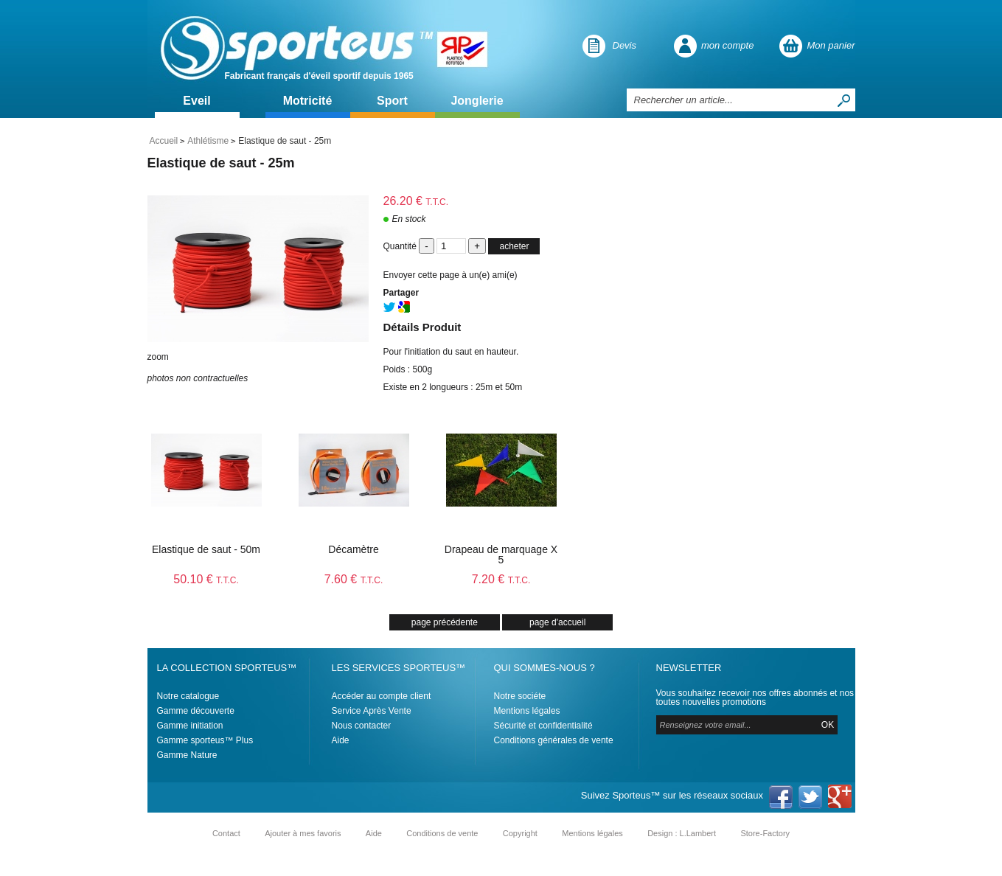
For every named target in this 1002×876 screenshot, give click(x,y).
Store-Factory (765, 833)
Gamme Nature (187, 755)
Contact (226, 833)
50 (206, 579)
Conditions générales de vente (553, 740)
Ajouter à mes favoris (303, 833)
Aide (340, 740)
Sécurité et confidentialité (543, 725)
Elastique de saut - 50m (206, 549)
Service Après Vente (371, 711)
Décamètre (353, 549)
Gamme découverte (195, 711)
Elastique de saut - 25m (221, 163)
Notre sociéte (520, 696)
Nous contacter (362, 725)
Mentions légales (527, 711)
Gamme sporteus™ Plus (205, 740)
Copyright (520, 833)
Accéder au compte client (381, 696)
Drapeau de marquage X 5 (501, 554)
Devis (625, 45)
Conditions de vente (442, 833)
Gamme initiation (190, 725)
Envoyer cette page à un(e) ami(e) (450, 275)
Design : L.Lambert (681, 833)
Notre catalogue (188, 696)
